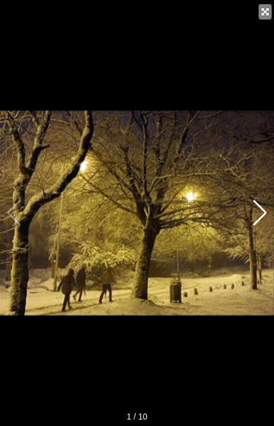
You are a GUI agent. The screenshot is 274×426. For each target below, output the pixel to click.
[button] (260, 213)
